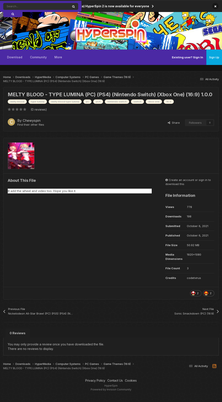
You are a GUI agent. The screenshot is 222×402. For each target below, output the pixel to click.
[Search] (26, 6)
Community (38, 57)
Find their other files (30, 124)
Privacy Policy (95, 380)
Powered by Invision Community (111, 389)
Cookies (131, 380)
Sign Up (214, 57)
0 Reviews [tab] (18, 333)
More (58, 57)
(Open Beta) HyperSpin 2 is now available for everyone (107, 6)
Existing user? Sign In (187, 57)
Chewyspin (31, 120)
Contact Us (115, 380)
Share (174, 122)
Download (14, 57)
